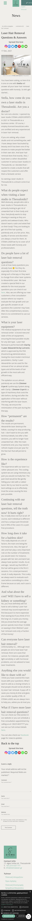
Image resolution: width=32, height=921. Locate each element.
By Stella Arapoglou (7, 26)
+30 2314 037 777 (13, 865)
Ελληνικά (23, 9)
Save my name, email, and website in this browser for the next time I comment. (15, 820)
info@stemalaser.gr (14, 868)
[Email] (25, 45)
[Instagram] (6, 45)
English (23, 7)
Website (3, 812)
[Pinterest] (19, 45)
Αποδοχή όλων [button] (8, 916)
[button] (16, 913)
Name (3, 796)
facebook (25, 735)
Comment (4, 780)
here (3, 292)
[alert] (16, 905)
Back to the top (10, 743)
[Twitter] (12, 45)
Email (2, 804)
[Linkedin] (16, 45)
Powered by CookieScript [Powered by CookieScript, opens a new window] (7, 919)
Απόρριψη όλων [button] (23, 916)
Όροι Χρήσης (10, 881)
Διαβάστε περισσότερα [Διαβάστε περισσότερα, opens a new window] (7, 904)
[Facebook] (9, 45)
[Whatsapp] (22, 45)
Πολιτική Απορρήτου (14, 877)
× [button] (30, 892)
